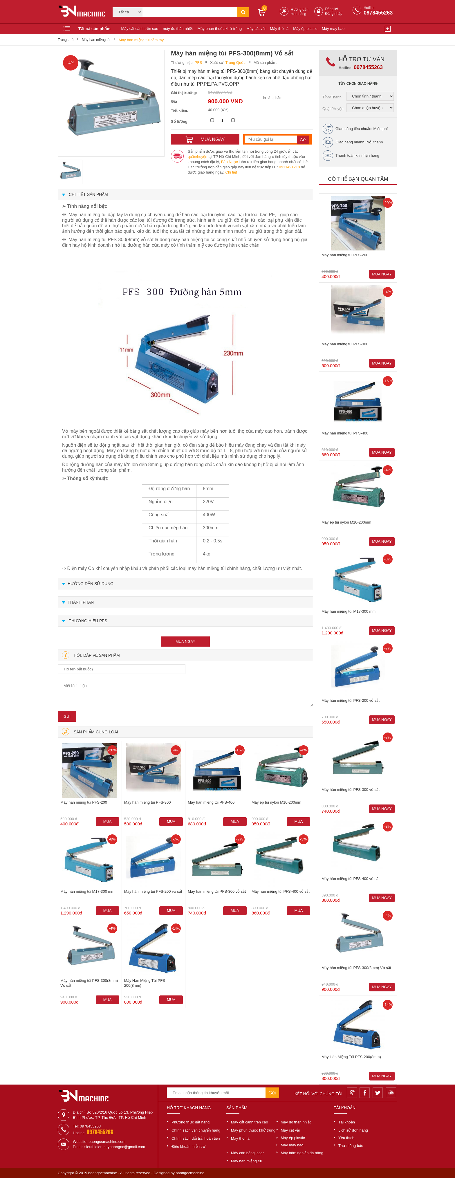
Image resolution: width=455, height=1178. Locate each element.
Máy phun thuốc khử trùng (219, 28)
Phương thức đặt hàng (190, 1122)
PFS (198, 62)
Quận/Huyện (333, 109)
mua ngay (185, 641)
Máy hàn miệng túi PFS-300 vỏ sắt (217, 891)
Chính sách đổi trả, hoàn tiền (195, 1138)
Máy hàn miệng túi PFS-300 (147, 802)
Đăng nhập (333, 14)
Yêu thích (346, 1138)
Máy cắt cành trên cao (139, 28)
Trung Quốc (235, 62)
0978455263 (378, 13)
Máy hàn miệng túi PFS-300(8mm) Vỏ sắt (89, 983)
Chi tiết (231, 172)
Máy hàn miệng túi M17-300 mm (87, 891)
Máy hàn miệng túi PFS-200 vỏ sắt (153, 891)
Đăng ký (331, 9)
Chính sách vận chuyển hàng (195, 1130)
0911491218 (289, 167)
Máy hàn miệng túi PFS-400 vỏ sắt (281, 891)
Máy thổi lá (279, 28)
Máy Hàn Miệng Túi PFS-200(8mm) (145, 983)
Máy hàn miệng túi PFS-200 (83, 802)
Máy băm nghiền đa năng (302, 1153)
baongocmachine (190, 1173)
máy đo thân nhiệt (178, 28)
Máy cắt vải (255, 28)
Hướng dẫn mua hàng (299, 12)
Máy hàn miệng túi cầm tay (141, 40)
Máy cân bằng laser (247, 1153)
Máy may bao (333, 28)
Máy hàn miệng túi (96, 40)
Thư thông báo (350, 1145)
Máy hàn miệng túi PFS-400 (211, 802)
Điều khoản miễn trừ (188, 1146)
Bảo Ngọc (229, 162)
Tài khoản (346, 1122)
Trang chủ (65, 40)
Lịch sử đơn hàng (353, 1130)
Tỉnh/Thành (332, 97)
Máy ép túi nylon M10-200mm (276, 802)
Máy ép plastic (305, 28)
